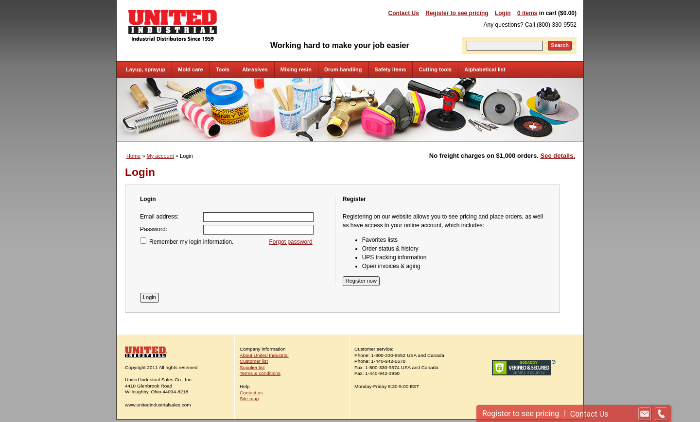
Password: (153, 229)
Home (133, 156)
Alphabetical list (484, 69)
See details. (558, 155)
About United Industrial (264, 355)
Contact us (251, 392)
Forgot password (290, 241)
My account (160, 156)
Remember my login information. (191, 241)
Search (560, 45)
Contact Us (403, 13)
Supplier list (252, 367)
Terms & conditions (260, 373)
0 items (527, 13)
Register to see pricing (456, 13)
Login (503, 13)
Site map (249, 398)
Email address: (159, 216)
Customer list (254, 361)
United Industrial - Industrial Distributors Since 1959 (172, 25)
